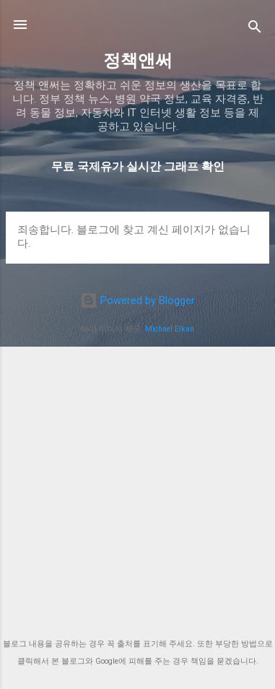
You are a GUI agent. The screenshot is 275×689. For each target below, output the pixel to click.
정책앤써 (138, 61)
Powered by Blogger (137, 300)
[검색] (254, 29)
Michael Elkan (169, 329)
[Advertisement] (137, 487)
